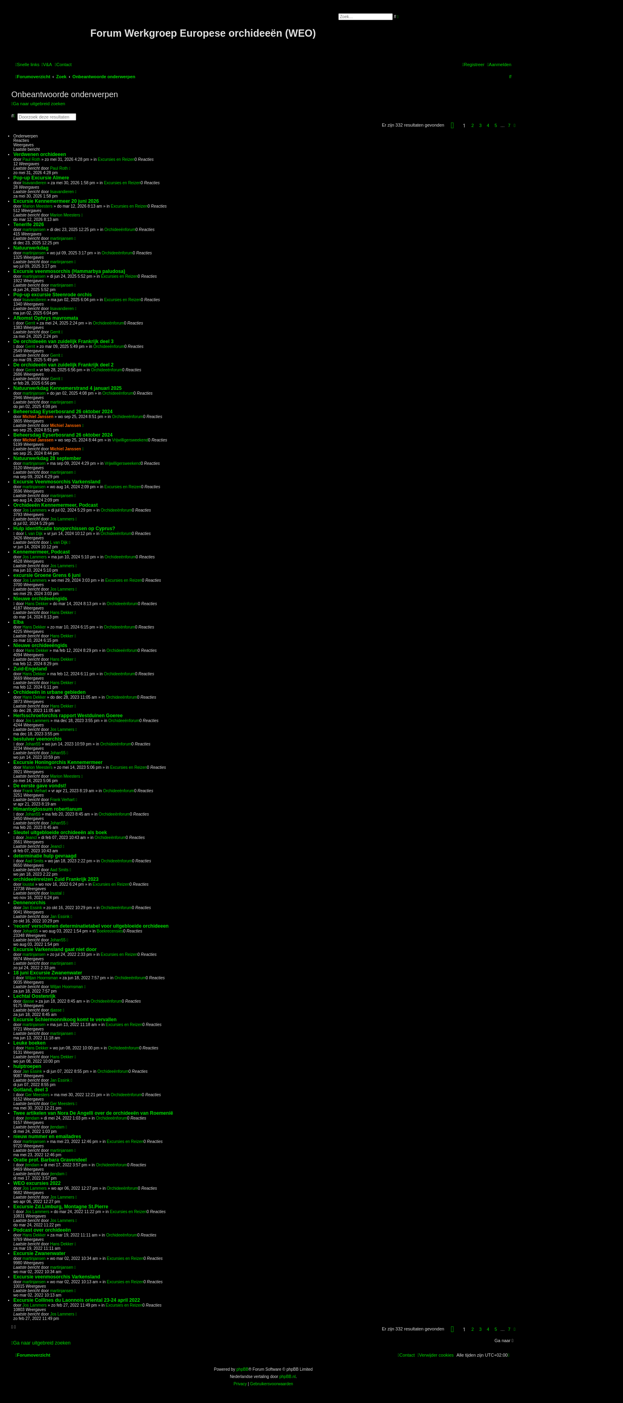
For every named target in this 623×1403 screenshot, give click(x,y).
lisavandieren (34, 183)
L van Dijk (34, 533)
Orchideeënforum (119, 229)
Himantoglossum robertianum (47, 809)
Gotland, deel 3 (30, 1090)
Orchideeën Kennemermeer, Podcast (55, 505)
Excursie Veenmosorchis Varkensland (56, 482)
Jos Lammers (35, 510)
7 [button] (509, 125)
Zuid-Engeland (30, 669)
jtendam (32, 1118)
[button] (452, 125)
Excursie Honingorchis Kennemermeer (57, 762)
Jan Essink (32, 907)
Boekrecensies (110, 931)
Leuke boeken (29, 1043)
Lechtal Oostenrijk (34, 996)
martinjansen (34, 229)
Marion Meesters (37, 206)
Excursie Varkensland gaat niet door (55, 949)
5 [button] (496, 125)
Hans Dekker (36, 604)
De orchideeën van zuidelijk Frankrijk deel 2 (63, 365)
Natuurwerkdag (30, 248)
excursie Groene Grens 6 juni (47, 575)
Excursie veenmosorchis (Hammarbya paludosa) (69, 271)
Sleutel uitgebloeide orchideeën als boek (60, 832)
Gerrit (30, 323)
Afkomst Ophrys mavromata (45, 318)
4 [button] (488, 125)
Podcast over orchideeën (42, 1230)
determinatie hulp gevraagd (45, 856)
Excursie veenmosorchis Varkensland (56, 1277)
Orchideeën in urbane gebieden (49, 692)
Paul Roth (31, 159)
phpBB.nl (287, 1376)
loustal (28, 884)
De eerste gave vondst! (39, 786)
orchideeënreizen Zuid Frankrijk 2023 (55, 879)
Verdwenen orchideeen (39, 154)
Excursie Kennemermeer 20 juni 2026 (56, 201)
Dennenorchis (29, 902)
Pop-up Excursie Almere (41, 178)
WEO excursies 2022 (36, 1183)
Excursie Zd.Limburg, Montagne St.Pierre (60, 1206)
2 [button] (472, 125)
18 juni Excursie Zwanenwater (47, 973)
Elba (18, 622)
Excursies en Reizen (116, 159)
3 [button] (480, 125)
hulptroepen (27, 1066)
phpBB (242, 1369)
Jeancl (31, 837)
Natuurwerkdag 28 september (47, 458)
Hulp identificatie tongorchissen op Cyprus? (64, 528)
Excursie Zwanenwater (39, 1253)
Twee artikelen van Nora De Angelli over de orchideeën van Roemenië (93, 1113)
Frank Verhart (35, 791)
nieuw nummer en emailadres (47, 1136)
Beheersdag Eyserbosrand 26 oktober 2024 (63, 411)
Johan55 (32, 744)
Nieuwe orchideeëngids (40, 599)
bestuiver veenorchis (37, 739)
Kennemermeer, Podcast (41, 552)
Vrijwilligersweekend (130, 440)
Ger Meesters (37, 1095)
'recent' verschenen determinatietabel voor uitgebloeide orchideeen (91, 926)
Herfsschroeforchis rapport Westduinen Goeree (68, 715)
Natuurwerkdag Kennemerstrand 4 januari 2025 (67, 388)
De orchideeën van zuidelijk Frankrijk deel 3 (63, 341)
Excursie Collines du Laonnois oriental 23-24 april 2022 (76, 1300)
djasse (28, 1001)
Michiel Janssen (38, 416)
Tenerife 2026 (28, 224)
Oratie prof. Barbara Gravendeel (50, 1160)
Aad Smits (34, 861)
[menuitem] (47, 64)
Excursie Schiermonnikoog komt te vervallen (65, 1019)
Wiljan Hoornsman (41, 978)
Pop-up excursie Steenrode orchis (52, 295)
